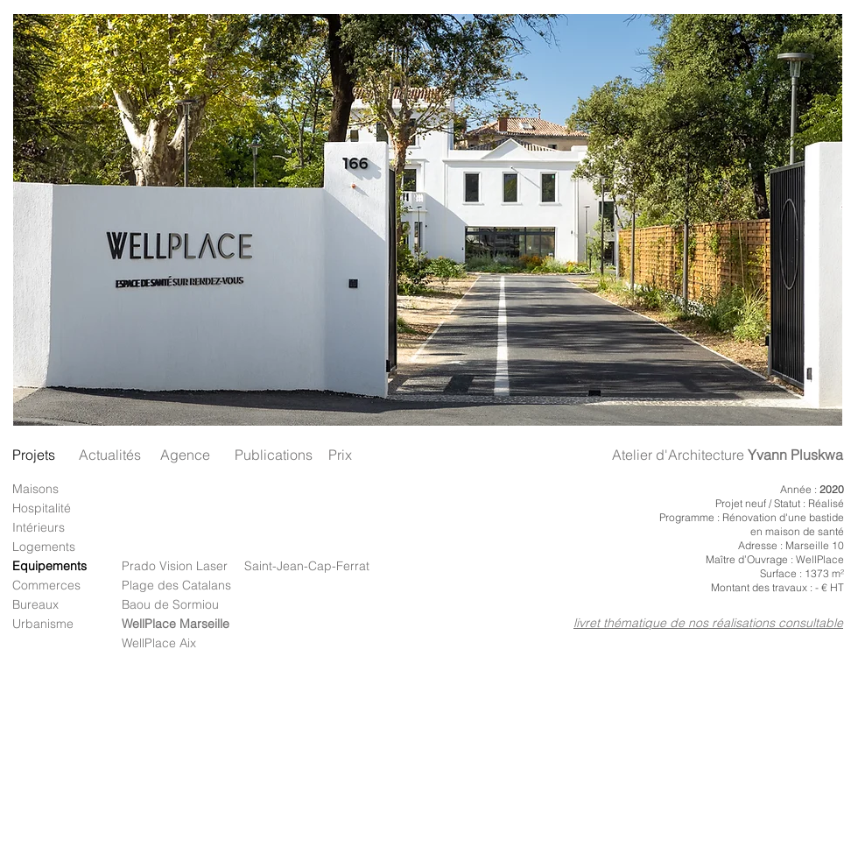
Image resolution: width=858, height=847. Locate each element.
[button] (427, 220)
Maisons (35, 489)
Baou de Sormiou (170, 604)
